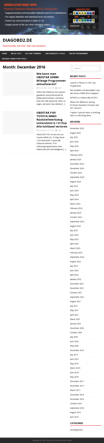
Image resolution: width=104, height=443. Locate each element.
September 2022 (77, 257)
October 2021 (76, 292)
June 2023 (74, 235)
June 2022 (74, 270)
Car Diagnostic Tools (55, 53)
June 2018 (74, 372)
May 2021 (74, 310)
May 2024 (74, 195)
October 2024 (76, 172)
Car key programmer (78, 53)
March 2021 (75, 319)
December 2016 (77, 394)
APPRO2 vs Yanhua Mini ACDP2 (83, 97)
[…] (63, 104)
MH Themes (67, 440)
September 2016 (77, 408)
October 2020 (76, 332)
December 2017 (77, 381)
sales (59, 88)
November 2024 (77, 168)
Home (4, 53)
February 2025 (76, 155)
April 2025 (74, 150)
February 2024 (76, 208)
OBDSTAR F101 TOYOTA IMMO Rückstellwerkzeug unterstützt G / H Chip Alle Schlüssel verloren (51, 119)
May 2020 (74, 346)
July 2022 (74, 266)
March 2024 (75, 204)
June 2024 (74, 190)
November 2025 (77, 128)
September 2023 (77, 221)
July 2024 (74, 186)
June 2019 (74, 359)
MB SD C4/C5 (16, 53)
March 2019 (75, 368)
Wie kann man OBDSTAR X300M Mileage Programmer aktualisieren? (51, 79)
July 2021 (74, 306)
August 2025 (75, 133)
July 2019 (74, 354)
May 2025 (74, 146)
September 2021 (77, 297)
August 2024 (75, 181)
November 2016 (77, 399)
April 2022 (74, 275)
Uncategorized (76, 430)
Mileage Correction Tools (14, 59)
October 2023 (76, 217)
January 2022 (75, 279)
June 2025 (74, 141)
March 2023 (75, 248)
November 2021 (77, 288)
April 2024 (74, 199)
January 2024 (75, 212)
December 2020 (77, 328)
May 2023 (74, 239)
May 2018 (74, 377)
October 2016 (76, 403)
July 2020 (74, 337)
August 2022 (75, 261)
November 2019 (77, 350)
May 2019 (74, 363)
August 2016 (75, 412)
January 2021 (75, 323)
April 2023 (74, 243)
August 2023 (75, 226)
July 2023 (74, 230)
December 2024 (77, 164)
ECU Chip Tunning (33, 53)
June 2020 (74, 341)
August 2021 (75, 301)
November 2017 (77, 386)
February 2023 (76, 252)
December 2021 (77, 283)
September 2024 (77, 177)
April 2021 (74, 315)
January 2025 (75, 159)
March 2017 (75, 390)
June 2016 (74, 417)
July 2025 (74, 137)
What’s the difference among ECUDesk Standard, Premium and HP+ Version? (84, 105)
